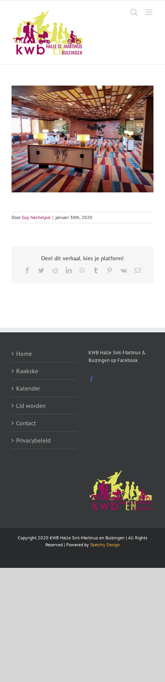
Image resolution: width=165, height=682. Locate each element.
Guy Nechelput (36, 217)
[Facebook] (91, 379)
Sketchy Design (105, 544)
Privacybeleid (33, 440)
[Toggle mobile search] (134, 12)
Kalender (28, 388)
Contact (26, 423)
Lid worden (31, 405)
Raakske (27, 371)
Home (24, 353)
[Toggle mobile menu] (149, 12)
